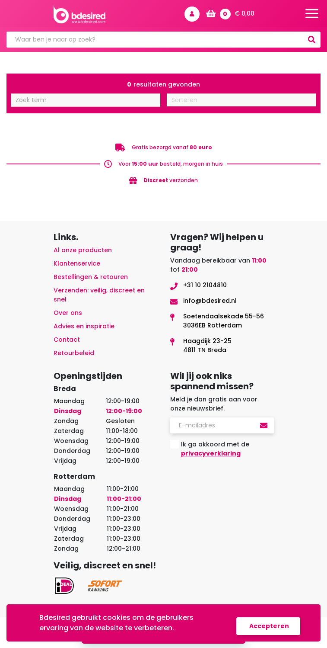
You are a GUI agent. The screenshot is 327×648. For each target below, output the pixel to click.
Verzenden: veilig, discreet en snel (99, 295)
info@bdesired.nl (210, 300)
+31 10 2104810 (205, 285)
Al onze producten (83, 250)
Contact (67, 339)
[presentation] (236, 481)
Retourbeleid (74, 353)
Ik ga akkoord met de (215, 449)
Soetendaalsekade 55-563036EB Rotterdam (223, 321)
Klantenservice (77, 263)
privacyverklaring (211, 453)
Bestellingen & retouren (91, 277)
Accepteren (269, 626)
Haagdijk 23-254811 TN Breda (207, 345)
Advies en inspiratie (84, 326)
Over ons (68, 312)
